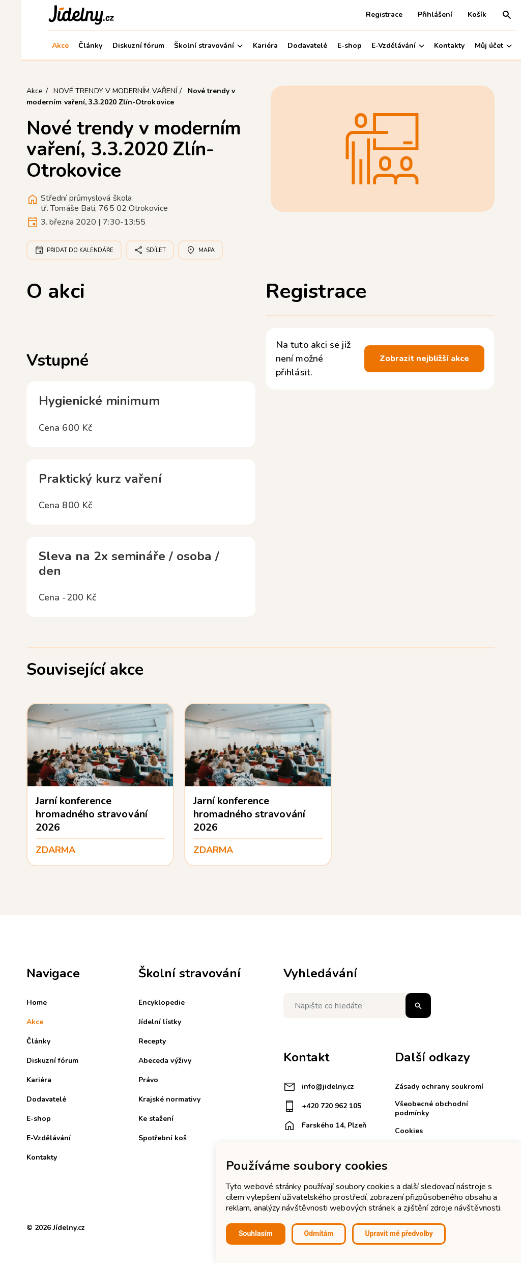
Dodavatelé (286, 45)
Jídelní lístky (159, 1022)
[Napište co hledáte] (357, 1005)
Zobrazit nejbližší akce (424, 358)
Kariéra (243, 45)
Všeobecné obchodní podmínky (431, 1108)
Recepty (152, 1041)
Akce (39, 45)
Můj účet (471, 45)
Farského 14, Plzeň (324, 1125)
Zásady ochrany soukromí (439, 1086)
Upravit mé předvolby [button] (398, 1233)
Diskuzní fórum (117, 45)
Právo (148, 1080)
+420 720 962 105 (322, 1106)
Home (36, 1002)
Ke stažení (155, 1118)
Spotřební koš (162, 1138)
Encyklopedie (161, 1002)
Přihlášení (413, 14)
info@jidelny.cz (318, 1087)
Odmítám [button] (319, 1233)
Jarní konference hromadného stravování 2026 (92, 814)
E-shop (328, 45)
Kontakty (428, 45)
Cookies (409, 1131)
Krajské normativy (169, 1099)
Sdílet (150, 250)
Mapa (200, 250)
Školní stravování (187, 45)
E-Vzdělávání (376, 45)
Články (69, 45)
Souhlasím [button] (256, 1233)
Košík (455, 14)
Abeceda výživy (164, 1060)
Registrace (362, 14)
